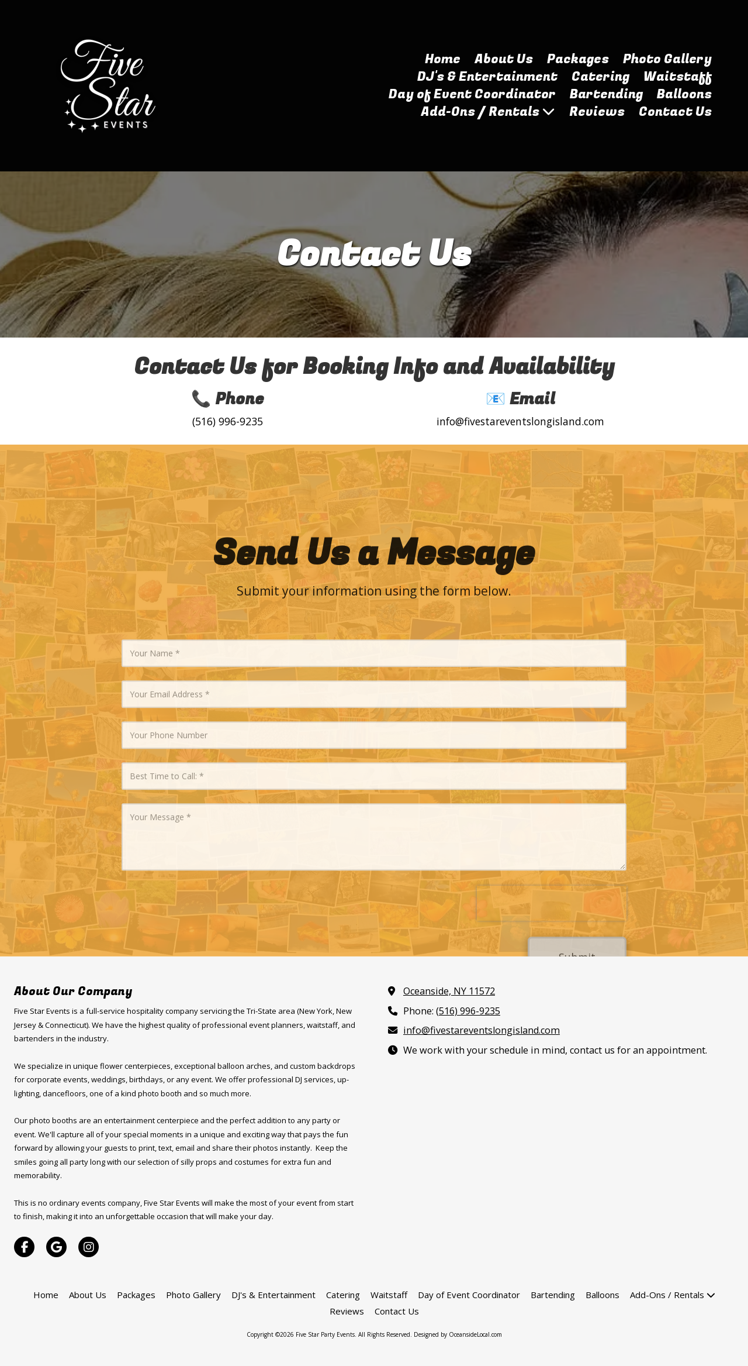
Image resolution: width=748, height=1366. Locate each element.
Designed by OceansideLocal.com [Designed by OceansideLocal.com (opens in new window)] (458, 1334)
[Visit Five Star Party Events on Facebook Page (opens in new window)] (24, 1247)
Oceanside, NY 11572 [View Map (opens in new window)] (449, 991)
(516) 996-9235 (468, 1010)
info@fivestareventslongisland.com (481, 1030)
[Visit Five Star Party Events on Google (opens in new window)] (56, 1247)
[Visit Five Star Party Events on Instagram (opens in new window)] (88, 1247)
